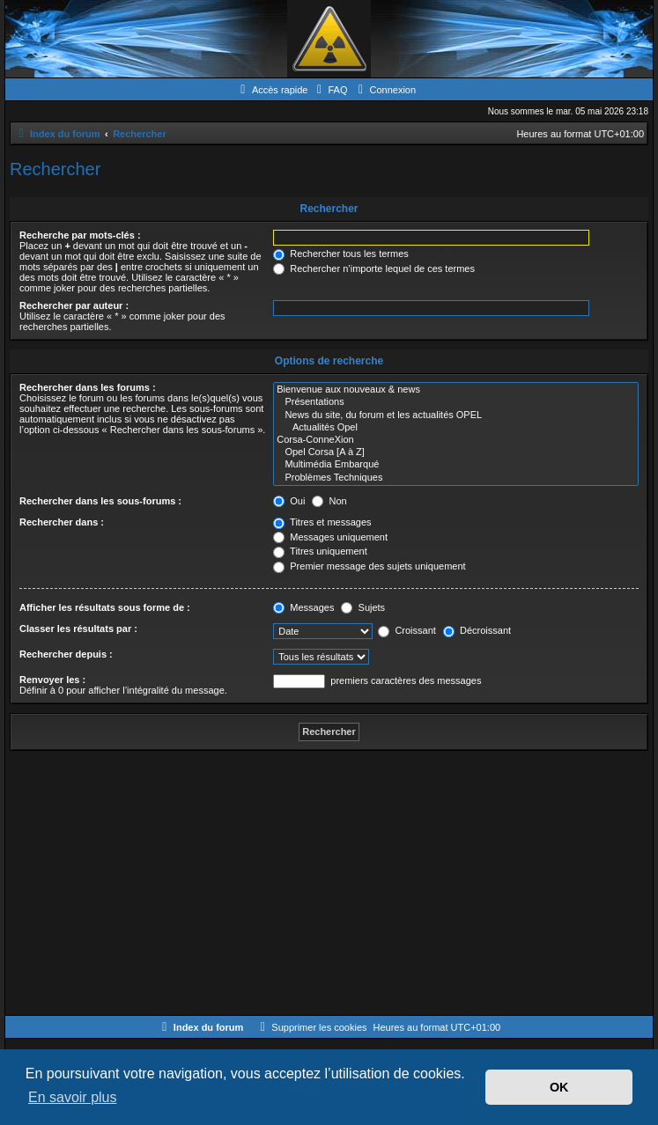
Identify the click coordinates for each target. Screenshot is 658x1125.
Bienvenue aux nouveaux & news (456, 390)
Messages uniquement (330, 537)
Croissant (407, 630)
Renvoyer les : (52, 679)
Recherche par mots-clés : (80, 235)
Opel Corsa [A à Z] (456, 452)
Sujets (363, 607)
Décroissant (477, 630)
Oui (289, 501)
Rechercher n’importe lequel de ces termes (374, 268)
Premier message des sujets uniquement (369, 566)
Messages (303, 607)
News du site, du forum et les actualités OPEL (456, 415)
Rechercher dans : (61, 522)
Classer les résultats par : (78, 628)
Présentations (456, 402)
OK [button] (559, 1087)
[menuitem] (329, 89)
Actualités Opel (456, 428)
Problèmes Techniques (456, 478)
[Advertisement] (329, 883)
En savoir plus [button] (72, 1097)
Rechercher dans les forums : (87, 387)
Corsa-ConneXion (456, 440)
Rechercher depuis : (66, 654)
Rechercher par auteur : (74, 305)
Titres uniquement (320, 551)
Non (329, 501)
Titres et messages (322, 522)
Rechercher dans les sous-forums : (100, 501)
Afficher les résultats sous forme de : (104, 607)
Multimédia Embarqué (456, 465)
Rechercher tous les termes (341, 253)
